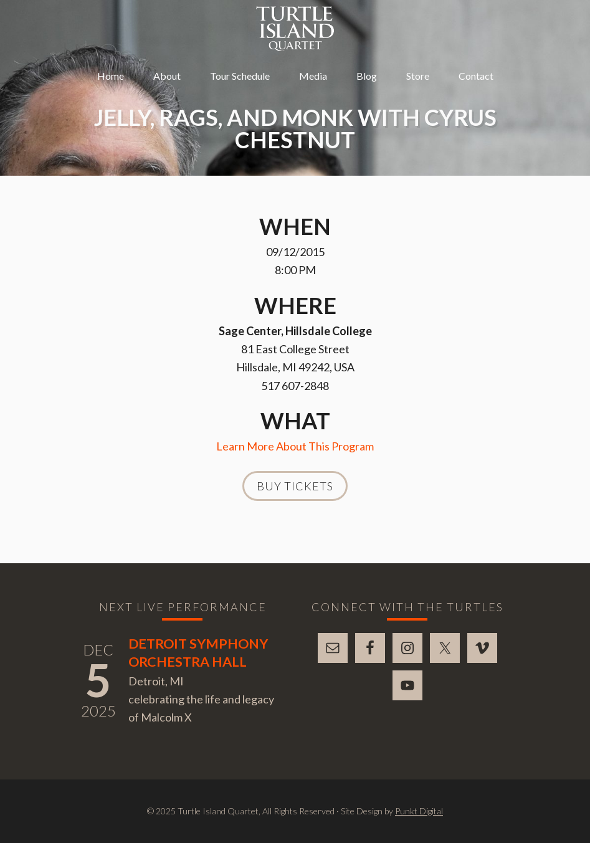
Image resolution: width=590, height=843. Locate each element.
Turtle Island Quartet (295, 28)
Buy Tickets (295, 486)
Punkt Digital (419, 811)
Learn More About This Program (295, 446)
